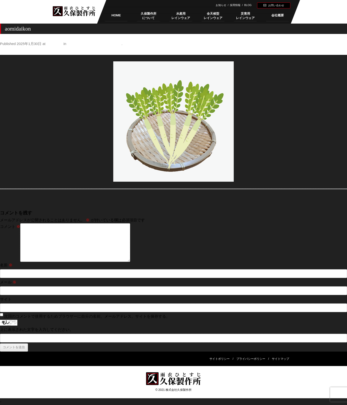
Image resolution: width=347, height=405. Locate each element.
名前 (6, 265)
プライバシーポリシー (250, 358)
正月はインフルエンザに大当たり (94, 44)
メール (8, 282)
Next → (340, 51)
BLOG (248, 5)
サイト (6, 299)
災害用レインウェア (245, 16)
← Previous (10, 51)
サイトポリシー (219, 358)
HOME (116, 15)
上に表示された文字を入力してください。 (36, 330)
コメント (10, 227)
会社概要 (277, 15)
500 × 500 (54, 44)
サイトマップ (280, 358)
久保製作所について (148, 16)
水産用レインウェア (180, 16)
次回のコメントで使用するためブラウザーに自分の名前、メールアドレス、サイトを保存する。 (87, 316)
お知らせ (221, 5)
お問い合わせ (276, 5)
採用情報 (235, 5)
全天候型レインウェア (213, 16)
